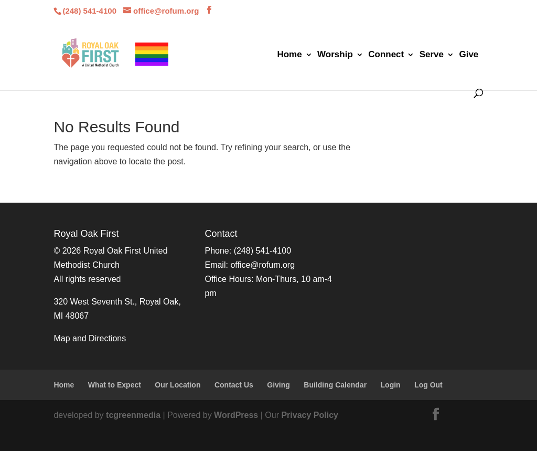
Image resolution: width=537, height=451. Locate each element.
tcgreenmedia (133, 415)
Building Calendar (335, 385)
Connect (386, 55)
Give (468, 55)
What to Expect (114, 385)
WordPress (236, 415)
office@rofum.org (262, 264)
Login (391, 385)
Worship (335, 55)
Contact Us (233, 385)
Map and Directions (89, 338)
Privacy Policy (309, 415)
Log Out (428, 385)
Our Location (177, 385)
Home (289, 55)
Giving (278, 385)
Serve (432, 55)
